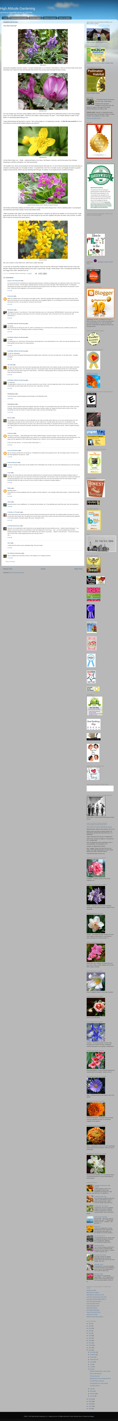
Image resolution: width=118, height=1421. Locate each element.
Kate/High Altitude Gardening (16, 323)
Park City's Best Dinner (93, 1303)
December (93, 1352)
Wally (9, 488)
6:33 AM (9, 547)
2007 (90, 1406)
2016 (90, 1338)
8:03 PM (9, 467)
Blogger (92, 1416)
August (92, 1362)
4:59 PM (9, 506)
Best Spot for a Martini (93, 1292)
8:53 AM (9, 345)
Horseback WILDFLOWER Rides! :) (96, 1299)
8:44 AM (9, 304)
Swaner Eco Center (92, 1314)
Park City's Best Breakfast (94, 1301)
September (93, 1359)
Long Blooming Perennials (19, 18)
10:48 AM (10, 398)
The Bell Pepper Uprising (97, 1381)
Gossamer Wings (99, 1245)
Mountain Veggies (35, 18)
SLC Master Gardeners (93, 1310)
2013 (90, 1345)
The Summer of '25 (99, 1236)
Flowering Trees (98, 1264)
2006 (90, 1408)
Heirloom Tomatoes (50, 18)
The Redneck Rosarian (14, 553)
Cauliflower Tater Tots (100, 1196)
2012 (90, 1347)
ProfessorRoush (12, 462)
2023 (90, 1328)
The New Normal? (95, 1376)
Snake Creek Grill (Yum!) (93, 1312)
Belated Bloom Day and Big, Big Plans (100, 1378)
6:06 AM (9, 537)
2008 (90, 1404)
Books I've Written (64, 18)
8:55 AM (9, 359)
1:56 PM (9, 427)
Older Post (78, 569)
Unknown (10, 296)
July (91, 1364)
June (91, 1366)
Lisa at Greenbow (12, 450)
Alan (8, 543)
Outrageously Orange (100, 1255)
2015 (90, 1340)
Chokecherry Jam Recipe (101, 1206)
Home (5, 18)
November (93, 1354)
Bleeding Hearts (98, 1274)
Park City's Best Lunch (93, 1305)
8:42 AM (9, 290)
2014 (90, 1343)
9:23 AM (9, 496)
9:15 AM (9, 482)
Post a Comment (10, 561)
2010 (90, 1399)
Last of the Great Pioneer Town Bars (97, 1297)
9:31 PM (9, 520)
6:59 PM (9, 445)
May (91, 1369)
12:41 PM (10, 412)
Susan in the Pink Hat (13, 280)
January (92, 1396)
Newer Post (7, 569)
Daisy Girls (97, 1226)
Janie (9, 502)
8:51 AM (9, 331)
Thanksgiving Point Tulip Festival (99, 1383)
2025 (90, 1323)
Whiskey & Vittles (91, 1290)
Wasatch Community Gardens (95, 1316)
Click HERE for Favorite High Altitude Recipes (99, 827)
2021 (90, 1331)
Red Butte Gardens (92, 1308)
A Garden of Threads (13, 512)
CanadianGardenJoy (13, 525)
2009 (90, 1401)
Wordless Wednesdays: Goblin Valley (100, 1371)
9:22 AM (9, 388)
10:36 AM (10, 558)
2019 (90, 1333)
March (92, 1391)
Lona (8, 472)
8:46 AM (9, 318)
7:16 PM (9, 457)
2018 (90, 1335)
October (92, 1357)
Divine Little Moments (96, 1373)
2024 (90, 1326)
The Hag (9, 364)
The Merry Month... (95, 1385)
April (91, 1388)
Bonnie (9, 417)
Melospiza (10, 310)
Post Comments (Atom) (17, 572)
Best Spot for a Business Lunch (95, 1294)
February (92, 1393)
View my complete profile (93, 118)
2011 (90, 1350)
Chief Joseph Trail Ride (100, 1217)
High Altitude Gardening (17, 8)
